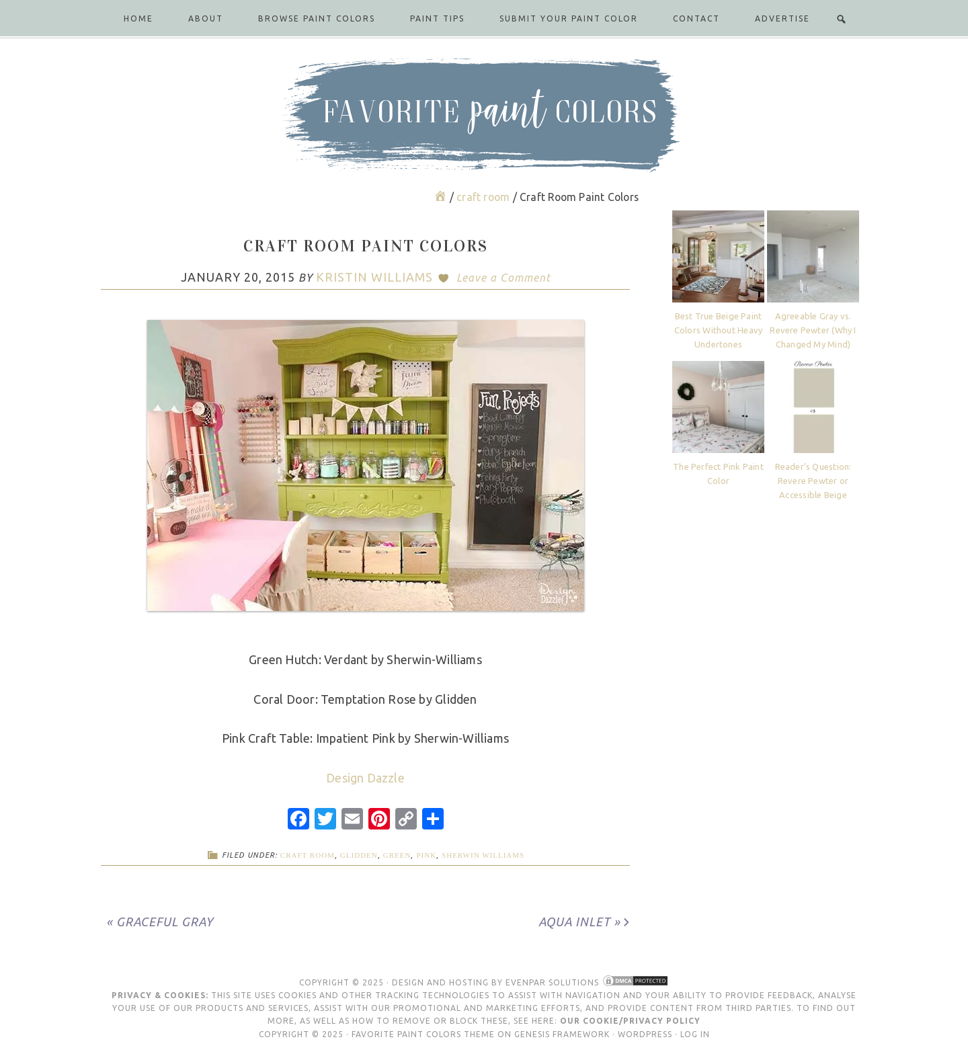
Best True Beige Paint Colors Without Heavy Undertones (718, 330)
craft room (307, 855)
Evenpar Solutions (552, 982)
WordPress (645, 1034)
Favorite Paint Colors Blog (484, 115)
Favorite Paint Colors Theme (423, 1034)
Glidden (359, 855)
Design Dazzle (365, 777)
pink (426, 855)
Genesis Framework (562, 1034)
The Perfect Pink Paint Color (718, 473)
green (397, 855)
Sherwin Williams (483, 855)
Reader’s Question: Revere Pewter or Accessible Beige (813, 480)
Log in (695, 1034)
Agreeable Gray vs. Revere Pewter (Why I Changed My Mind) (813, 330)
